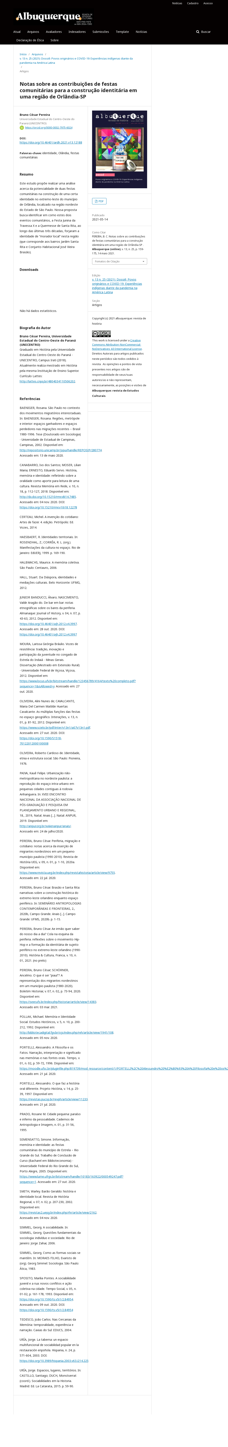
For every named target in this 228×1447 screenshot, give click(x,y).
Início (23, 54)
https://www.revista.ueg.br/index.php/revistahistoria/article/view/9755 (67, 873)
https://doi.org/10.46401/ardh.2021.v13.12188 (51, 142)
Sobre (55, 40)
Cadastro (193, 3)
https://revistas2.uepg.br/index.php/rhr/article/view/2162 (58, 1212)
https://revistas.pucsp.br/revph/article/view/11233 (54, 1099)
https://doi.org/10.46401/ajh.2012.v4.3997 (48, 624)
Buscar (205, 32)
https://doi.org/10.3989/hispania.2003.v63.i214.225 (54, 1361)
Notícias (141, 32)
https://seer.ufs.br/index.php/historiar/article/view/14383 (58, 1002)
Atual (17, 32)
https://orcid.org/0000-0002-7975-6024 (48, 127)
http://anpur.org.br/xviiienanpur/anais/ (45, 826)
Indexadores (77, 32)
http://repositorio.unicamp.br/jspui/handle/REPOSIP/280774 (61, 450)
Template (122, 32)
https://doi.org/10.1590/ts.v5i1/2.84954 (46, 1299)
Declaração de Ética (30, 40)
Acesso (208, 3)
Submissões (101, 32)
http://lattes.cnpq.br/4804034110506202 (47, 381)
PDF (101, 201)
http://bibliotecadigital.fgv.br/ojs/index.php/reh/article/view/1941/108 (66, 1032)
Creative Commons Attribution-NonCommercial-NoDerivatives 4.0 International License (117, 344)
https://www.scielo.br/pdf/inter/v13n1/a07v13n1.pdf (55, 728)
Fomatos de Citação (107, 261)
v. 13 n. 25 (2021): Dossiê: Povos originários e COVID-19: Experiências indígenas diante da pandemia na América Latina (76, 61)
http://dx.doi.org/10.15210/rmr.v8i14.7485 (48, 497)
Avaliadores (54, 32)
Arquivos (33, 32)
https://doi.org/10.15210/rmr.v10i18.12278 (48, 507)
